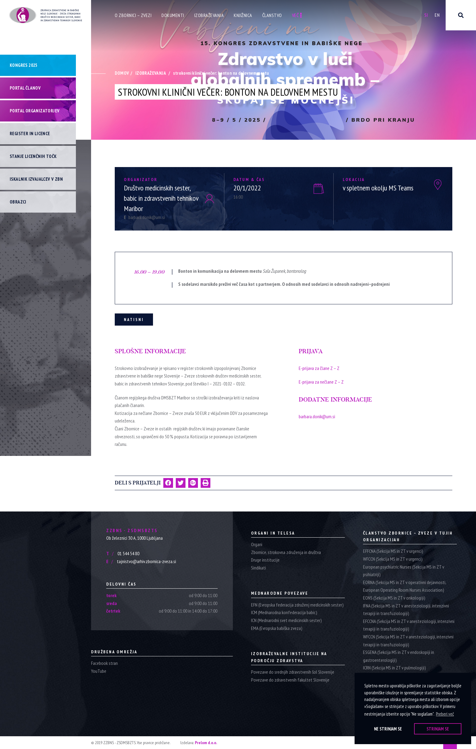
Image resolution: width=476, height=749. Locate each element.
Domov (122, 73)
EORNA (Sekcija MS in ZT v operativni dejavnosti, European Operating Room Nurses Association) (404, 586)
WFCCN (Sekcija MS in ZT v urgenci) (393, 559)
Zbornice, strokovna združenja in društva (286, 552)
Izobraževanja (209, 15)
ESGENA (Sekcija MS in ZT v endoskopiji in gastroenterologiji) (398, 656)
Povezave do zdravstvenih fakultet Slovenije (290, 680)
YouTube (98, 671)
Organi (256, 544)
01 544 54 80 (122, 553)
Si (426, 14)
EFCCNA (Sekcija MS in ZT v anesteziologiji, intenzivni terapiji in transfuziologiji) (408, 625)
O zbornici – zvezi (133, 15)
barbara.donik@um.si (144, 217)
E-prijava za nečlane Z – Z (321, 382)
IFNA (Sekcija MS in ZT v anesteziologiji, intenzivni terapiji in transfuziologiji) (406, 610)
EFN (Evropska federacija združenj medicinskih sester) (297, 605)
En (437, 14)
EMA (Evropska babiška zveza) (276, 628)
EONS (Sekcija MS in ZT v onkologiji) (394, 598)
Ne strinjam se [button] (388, 729)
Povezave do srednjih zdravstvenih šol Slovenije (292, 672)
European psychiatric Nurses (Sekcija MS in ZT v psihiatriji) (403, 571)
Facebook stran (104, 663)
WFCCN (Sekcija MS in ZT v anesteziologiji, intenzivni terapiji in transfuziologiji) (408, 641)
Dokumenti (173, 15)
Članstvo (272, 15)
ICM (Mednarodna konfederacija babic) (284, 612)
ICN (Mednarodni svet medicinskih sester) (286, 620)
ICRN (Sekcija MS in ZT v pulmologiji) (394, 668)
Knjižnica (243, 15)
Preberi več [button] (445, 714)
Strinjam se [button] (438, 729)
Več (297, 15)
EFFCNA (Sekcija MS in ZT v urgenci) (393, 551)
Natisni (134, 319)
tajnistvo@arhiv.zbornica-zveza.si (141, 561)
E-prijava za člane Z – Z (319, 368)
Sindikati (258, 568)
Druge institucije (265, 560)
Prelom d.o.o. (206, 742)
